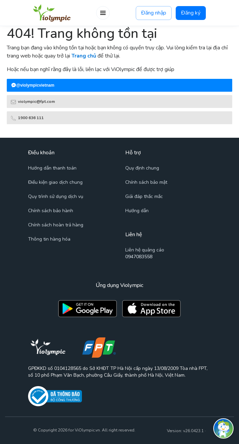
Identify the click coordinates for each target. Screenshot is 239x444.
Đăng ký (191, 13)
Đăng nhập (153, 13)
